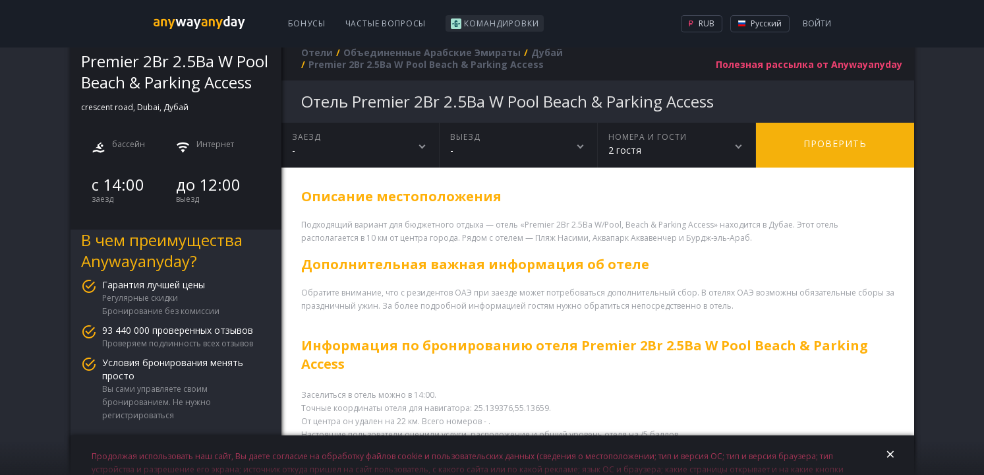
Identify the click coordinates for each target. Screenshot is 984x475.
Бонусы (307, 23)
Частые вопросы (385, 23)
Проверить (835, 143)
